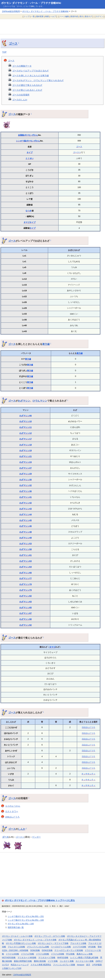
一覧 (33, 16)
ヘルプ (53, 16)
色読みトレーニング (20, 965)
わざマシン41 (25, 497)
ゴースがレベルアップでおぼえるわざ (30, 70)
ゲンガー (36, 837)
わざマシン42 (25, 503)
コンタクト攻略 (67, 961)
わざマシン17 (25, 439)
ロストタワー (11, 811)
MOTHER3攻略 (9, 957)
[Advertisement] (52, 26)
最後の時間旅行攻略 (23, 961)
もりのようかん (12, 806)
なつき (29, 211)
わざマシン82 (25, 596)
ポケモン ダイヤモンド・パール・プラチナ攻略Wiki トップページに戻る (40, 900)
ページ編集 (64, 16)
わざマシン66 (25, 573)
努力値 (46, 344)
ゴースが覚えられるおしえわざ (27, 90)
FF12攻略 (70, 954)
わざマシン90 (25, 619)
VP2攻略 (92, 947)
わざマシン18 (25, 445)
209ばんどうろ (12, 817)
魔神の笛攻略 (40, 961)
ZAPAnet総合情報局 (11, 11)
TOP (4, 52)
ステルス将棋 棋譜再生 (41, 965)
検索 (47, 16)
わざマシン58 (25, 549)
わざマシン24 (25, 462)
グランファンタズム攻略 (38, 947)
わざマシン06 (25, 415)
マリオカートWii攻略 (27, 957)
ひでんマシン (40, 400)
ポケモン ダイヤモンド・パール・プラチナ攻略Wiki (31, 3)
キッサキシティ (88, 774)
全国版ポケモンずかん (28, 135)
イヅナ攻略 (53, 961)
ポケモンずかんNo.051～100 (21, 923)
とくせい (30, 158)
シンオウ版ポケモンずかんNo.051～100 (26, 920)
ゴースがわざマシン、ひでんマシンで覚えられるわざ (38, 80)
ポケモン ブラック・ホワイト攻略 (49, 936)
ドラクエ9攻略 (57, 954)
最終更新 (40, 16)
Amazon (80, 965)
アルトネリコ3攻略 (16, 947)
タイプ (30, 152)
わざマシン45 (25, 520)
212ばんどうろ (88, 727)
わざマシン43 (25, 509)
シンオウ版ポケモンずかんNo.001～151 (26, 916)
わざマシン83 (25, 602)
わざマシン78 (25, 584)
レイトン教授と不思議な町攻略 (84, 957)
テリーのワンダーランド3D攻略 (68, 950)
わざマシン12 (25, 433)
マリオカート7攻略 (46, 957)
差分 (81, 16)
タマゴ (27, 222)
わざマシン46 (25, 526)
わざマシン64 (25, 567)
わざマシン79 (25, 590)
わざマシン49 (25, 538)
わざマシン (24, 400)
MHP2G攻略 (62, 957)
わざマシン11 (25, 427)
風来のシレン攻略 (85, 954)
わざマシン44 (25, 514)
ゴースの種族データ (22, 66)
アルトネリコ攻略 (78, 943)
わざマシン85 (25, 607)
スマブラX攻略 (79, 947)
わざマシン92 (25, 625)
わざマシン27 (25, 468)
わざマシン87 (25, 613)
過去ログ (88, 16)
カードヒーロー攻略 (85, 961)
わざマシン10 (25, 421)
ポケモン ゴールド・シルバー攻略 (17, 936)
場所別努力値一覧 (16, 927)
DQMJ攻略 (35, 950)
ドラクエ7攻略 (27, 954)
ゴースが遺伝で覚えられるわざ (27, 85)
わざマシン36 (25, 491)
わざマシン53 (25, 543)
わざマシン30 (25, 479)
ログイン (99, 16)
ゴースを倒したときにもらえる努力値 (30, 75)
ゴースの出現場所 (20, 95)
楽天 (88, 965)
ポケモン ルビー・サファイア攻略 (53, 943)
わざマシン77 (25, 578)
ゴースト (77, 152)
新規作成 (74, 16)
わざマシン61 (25, 555)
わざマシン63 (25, 561)
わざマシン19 (25, 450)
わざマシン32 (25, 485)
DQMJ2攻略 (47, 950)
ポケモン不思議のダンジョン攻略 (21, 943)
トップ (26, 16)
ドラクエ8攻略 (42, 954)
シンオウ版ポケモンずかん (28, 141)
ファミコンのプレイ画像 (64, 965)
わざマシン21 (25, 456)
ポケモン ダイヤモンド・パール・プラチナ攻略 (35, 940)
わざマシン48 (25, 532)
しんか (21, 829)
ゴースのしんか (19, 99)
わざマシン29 (25, 474)
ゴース (13, 43)
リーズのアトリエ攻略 (61, 947)
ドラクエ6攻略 (12, 954)
